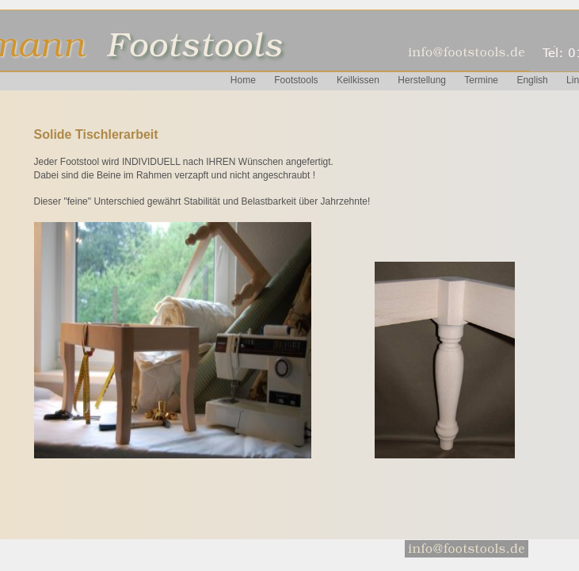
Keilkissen (358, 80)
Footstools (296, 80)
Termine (481, 80)
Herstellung (422, 80)
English (531, 80)
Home (243, 80)
